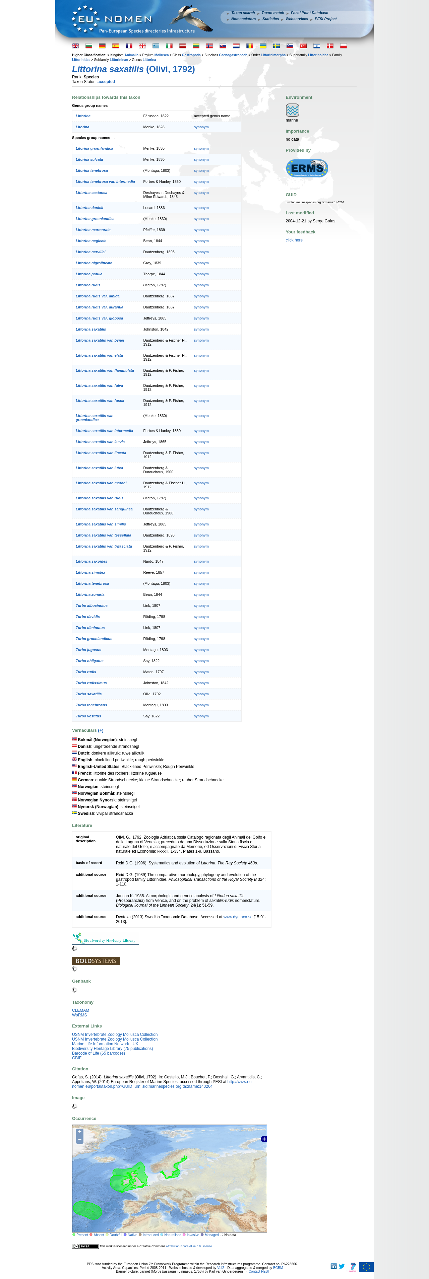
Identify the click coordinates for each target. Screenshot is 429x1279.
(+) (100, 730)
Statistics (270, 19)
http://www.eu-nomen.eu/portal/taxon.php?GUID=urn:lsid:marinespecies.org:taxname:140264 (162, 1084)
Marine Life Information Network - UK (105, 1044)
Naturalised (172, 1235)
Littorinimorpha (273, 55)
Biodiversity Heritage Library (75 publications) (112, 1048)
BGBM (278, 1268)
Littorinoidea (318, 55)
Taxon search (243, 13)
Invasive (193, 1235)
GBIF (76, 1058)
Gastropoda (191, 55)
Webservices (297, 19)
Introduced (151, 1235)
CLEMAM (80, 1010)
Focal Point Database (309, 13)
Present (82, 1235)
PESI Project (325, 19)
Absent (99, 1235)
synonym (201, 127)
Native (132, 1235)
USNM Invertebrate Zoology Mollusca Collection (115, 1034)
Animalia (131, 55)
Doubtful (116, 1235)
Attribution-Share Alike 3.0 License (189, 1246)
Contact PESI (259, 1271)
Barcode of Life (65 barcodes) (98, 1053)
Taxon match (273, 13)
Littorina (149, 60)
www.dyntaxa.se (238, 917)
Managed (212, 1235)
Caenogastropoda (233, 55)
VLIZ (220, 1268)
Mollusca (162, 55)
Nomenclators (243, 19)
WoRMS (79, 1015)
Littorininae (119, 60)
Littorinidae (81, 60)
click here (294, 240)
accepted (106, 81)
